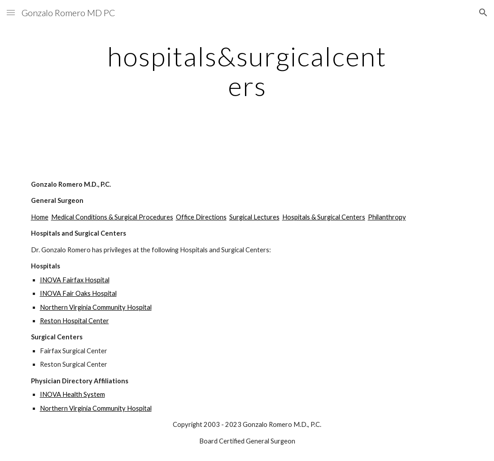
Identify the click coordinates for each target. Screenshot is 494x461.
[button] (11, 12)
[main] (247, 71)
